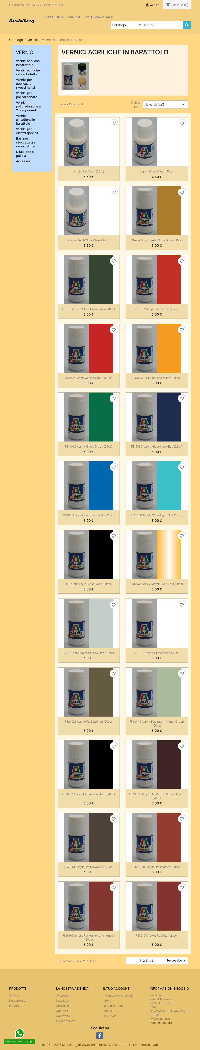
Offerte (14, 995)
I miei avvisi (110, 1016)
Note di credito (113, 1006)
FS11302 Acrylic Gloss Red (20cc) (156, 309)
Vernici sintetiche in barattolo (25, 120)
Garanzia (62, 1011)
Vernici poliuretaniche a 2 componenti (28, 106)
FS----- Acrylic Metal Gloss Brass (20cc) (157, 240)
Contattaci (63, 1016)
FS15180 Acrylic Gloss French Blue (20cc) (88, 515)
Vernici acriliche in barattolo (28, 63)
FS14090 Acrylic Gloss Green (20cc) (88, 446)
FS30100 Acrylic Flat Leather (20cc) (157, 867)
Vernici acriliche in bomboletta (28, 72)
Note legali (63, 1000)
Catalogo (54, 17)
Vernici (25, 52)
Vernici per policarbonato (26, 95)
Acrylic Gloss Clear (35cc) (157, 171)
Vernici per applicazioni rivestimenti (25, 84)
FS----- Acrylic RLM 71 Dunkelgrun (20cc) (88, 309)
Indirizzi (108, 1011)
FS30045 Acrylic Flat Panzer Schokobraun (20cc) (156, 796)
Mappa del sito (65, 1021)
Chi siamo (62, 1006)
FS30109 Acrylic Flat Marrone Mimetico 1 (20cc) (88, 937)
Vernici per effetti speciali (27, 131)
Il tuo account (116, 988)
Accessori (23, 161)
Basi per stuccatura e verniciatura (25, 142)
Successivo (176, 960)
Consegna (63, 995)
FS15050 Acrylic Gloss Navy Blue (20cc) (156, 446)
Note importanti (98, 17)
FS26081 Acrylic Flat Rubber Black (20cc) (88, 794)
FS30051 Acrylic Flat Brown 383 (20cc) (88, 867)
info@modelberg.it (162, 1023)
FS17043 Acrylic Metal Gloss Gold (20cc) (157, 584)
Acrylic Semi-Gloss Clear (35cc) (88, 240)
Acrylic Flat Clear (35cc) (88, 171)
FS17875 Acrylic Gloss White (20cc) (156, 653)
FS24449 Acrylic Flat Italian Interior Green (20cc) (156, 723)
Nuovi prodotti (18, 1000)
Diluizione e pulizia (25, 154)
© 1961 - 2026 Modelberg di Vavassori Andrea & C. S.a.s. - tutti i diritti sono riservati (100, 1045)
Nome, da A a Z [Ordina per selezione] (165, 104)
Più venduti (16, 1006)
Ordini (107, 1000)
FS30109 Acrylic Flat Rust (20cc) (157, 935)
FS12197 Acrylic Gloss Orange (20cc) (88, 378)
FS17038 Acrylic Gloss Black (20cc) (88, 584)
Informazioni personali (117, 995)
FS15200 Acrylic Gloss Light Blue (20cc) (156, 515)
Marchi (73, 17)
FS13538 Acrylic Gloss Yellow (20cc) (157, 378)
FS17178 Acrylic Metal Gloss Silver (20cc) (88, 653)
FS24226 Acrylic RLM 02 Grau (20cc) (88, 721)
